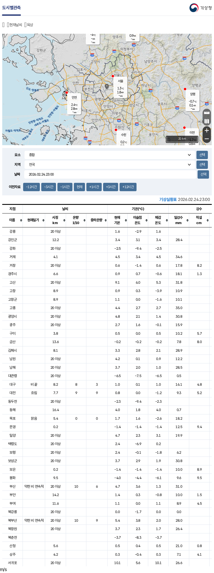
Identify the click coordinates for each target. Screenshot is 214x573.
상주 (12, 554)
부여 (12, 503)
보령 (12, 452)
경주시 (12, 274)
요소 (17, 155)
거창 (12, 265)
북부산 (12, 520)
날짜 (17, 174)
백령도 (12, 444)
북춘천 (12, 537)
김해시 (12, 350)
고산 (12, 282)
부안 (12, 495)
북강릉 (12, 512)
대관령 (12, 376)
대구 (12, 384)
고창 (12, 291)
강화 (12, 248)
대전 (12, 393)
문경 (12, 427)
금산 (12, 342)
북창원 (12, 529)
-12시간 (31, 187)
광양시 (12, 316)
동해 (12, 410)
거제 (12, 257)
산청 (12, 546)
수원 (123, 135)
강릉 (12, 231)
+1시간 (94, 187)
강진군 (12, 240)
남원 (12, 359)
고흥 (12, 308)
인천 (74, 97)
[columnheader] (12, 220)
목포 (12, 418)
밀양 (12, 435)
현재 (79, 187)
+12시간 (128, 187)
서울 (120, 81)
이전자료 (14, 187)
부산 (12, 486)
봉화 (12, 478)
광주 (12, 325)
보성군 (12, 461)
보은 (12, 469)
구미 (12, 333)
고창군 (12, 299)
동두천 (12, 401)
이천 (191, 133)
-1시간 (64, 187)
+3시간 (110, 187)
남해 (12, 367)
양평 (192, 94)
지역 (17, 164)
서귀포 (12, 563)
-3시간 (48, 187)
